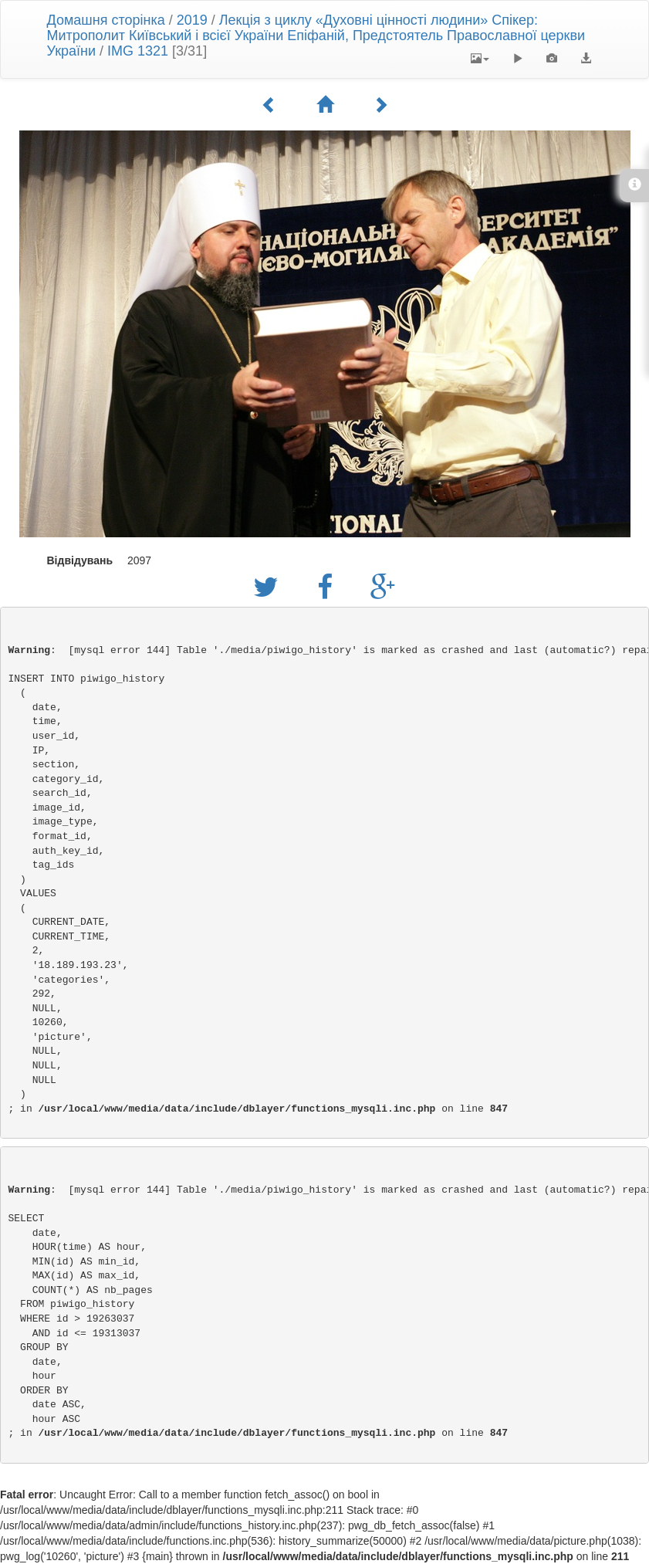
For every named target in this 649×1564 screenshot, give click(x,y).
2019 (192, 20)
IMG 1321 (137, 51)
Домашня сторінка (106, 20)
